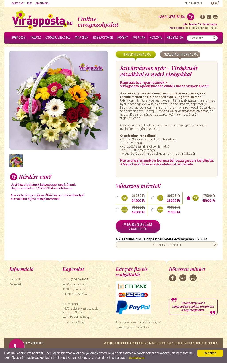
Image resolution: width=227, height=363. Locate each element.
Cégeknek (15, 284)
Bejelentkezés (193, 3)
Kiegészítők (175, 37)
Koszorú (156, 37)
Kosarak (139, 37)
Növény (122, 37)
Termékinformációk (137, 54)
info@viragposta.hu (75, 284)
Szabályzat (136, 357)
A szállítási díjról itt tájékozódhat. (35, 199)
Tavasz (35, 37)
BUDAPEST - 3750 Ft (166, 245)
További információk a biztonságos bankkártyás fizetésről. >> (138, 325)
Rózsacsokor (103, 37)
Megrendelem (138, 226)
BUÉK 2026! (19, 37)
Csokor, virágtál (57, 37)
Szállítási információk (181, 54)
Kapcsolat (17, 3)
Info (29, 3)
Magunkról (43, 3)
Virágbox (81, 37)
